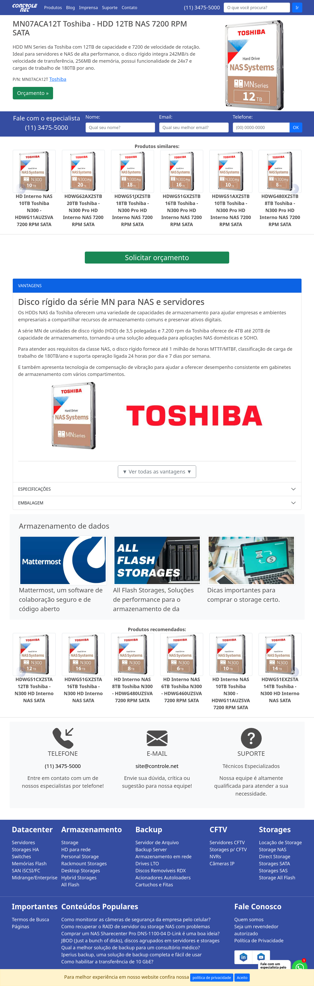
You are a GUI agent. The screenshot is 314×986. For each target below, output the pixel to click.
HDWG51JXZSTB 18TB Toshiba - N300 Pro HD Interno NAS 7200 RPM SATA (132, 210)
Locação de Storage (280, 842)
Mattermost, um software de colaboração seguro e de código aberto (61, 599)
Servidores (23, 842)
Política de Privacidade (259, 940)
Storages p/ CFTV (228, 849)
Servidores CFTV (227, 842)
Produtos (53, 7)
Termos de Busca (30, 919)
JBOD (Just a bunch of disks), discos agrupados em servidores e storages (140, 940)
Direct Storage (275, 856)
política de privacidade (212, 977)
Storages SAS (273, 870)
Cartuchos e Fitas (154, 884)
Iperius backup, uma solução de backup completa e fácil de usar (131, 954)
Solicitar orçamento (157, 257)
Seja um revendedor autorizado (256, 930)
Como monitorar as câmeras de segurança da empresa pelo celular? (136, 919)
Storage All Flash (277, 877)
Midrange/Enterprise (33, 877)
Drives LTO (147, 863)
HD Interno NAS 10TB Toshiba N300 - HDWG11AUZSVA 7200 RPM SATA (34, 210)
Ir (297, 7)
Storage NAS (272, 849)
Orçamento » (33, 93)
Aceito (242, 977)
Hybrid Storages (79, 877)
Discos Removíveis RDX (161, 870)
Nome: (93, 117)
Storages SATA (274, 863)
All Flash (70, 884)
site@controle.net (157, 766)
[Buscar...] (257, 7)
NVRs (215, 856)
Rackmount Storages (84, 863)
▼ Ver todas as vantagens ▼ (157, 471)
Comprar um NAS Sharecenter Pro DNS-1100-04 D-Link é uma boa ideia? (140, 933)
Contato (129, 7)
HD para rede (76, 849)
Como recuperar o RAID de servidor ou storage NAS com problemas (135, 926)
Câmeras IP (222, 863)
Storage (70, 842)
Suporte (110, 7)
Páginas (20, 926)
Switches (21, 856)
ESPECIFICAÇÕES (34, 489)
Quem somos (249, 919)
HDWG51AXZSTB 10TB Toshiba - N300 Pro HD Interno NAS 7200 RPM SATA (230, 210)
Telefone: (243, 117)
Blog (70, 7)
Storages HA (25, 849)
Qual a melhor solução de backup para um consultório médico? (130, 947)
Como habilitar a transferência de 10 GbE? (107, 961)
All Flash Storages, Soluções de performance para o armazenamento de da (153, 599)
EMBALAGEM (30, 503)
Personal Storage (80, 856)
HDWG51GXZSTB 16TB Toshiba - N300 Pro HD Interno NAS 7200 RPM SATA (181, 210)
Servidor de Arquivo (157, 842)
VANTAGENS (30, 286)
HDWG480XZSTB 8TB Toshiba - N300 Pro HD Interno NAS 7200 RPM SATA (280, 210)
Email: (165, 117)
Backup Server (151, 849)
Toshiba (57, 79)
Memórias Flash (29, 863)
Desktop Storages (80, 870)
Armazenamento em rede (164, 856)
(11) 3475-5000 (202, 7)
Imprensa (88, 7)
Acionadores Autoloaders (163, 877)
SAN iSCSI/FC (26, 870)
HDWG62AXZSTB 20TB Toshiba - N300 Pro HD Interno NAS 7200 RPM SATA (83, 210)
